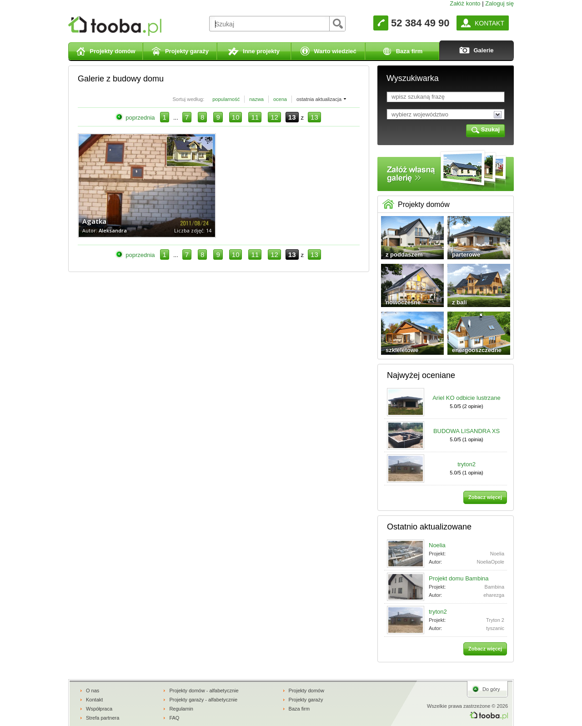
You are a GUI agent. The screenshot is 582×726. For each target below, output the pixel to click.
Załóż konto (465, 3)
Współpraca (99, 708)
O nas (92, 690)
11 (255, 117)
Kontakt (94, 699)
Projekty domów (306, 690)
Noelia (437, 545)
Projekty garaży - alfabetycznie (203, 699)
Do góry (491, 689)
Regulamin (181, 708)
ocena (280, 99)
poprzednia (140, 117)
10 (236, 117)
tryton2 (466, 464)
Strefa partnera (102, 718)
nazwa (256, 99)
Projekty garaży (306, 699)
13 (314, 117)
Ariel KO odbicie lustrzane (466, 397)
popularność (226, 99)
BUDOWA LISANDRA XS (466, 431)
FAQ (174, 718)
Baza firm (299, 708)
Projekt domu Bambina (459, 578)
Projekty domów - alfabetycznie (203, 690)
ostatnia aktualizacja (318, 99)
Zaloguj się (499, 3)
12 (274, 117)
